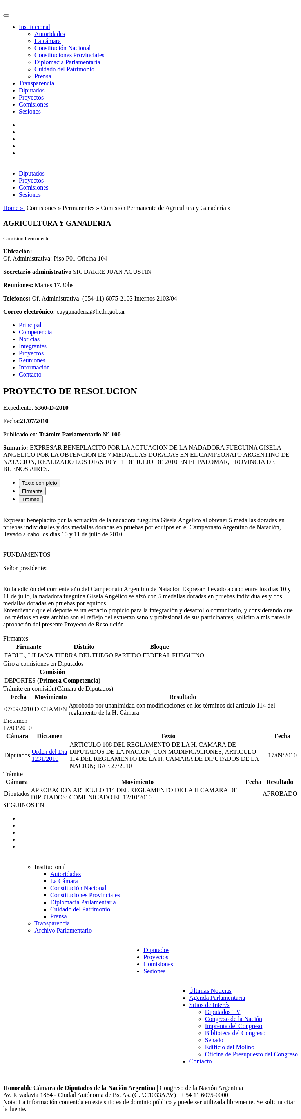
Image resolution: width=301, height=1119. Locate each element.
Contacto (30, 374)
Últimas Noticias (210, 990)
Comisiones (34, 104)
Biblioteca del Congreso (235, 1033)
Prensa (42, 76)
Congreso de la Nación (233, 1019)
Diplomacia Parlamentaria (67, 62)
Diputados (32, 90)
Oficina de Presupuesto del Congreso (251, 1054)
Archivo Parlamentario (63, 930)
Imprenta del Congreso (234, 1026)
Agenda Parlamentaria (217, 997)
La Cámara (64, 881)
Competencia (35, 332)
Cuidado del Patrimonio (64, 69)
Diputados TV (223, 1012)
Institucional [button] (34, 27)
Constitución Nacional (62, 48)
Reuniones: (18, 285)
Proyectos (31, 97)
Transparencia (36, 83)
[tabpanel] (150, 572)
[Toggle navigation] (6, 15)
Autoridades (49, 34)
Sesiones (30, 111)
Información (34, 367)
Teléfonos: (17, 298)
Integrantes (33, 346)
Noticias (29, 339)
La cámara (47, 41)
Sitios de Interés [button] (209, 1004)
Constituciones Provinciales (69, 55)
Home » (14, 208)
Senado (214, 1040)
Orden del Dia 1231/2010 (49, 755)
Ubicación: (17, 251)
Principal (30, 325)
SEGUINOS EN (23, 805)
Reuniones (32, 360)
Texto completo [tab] (39, 483)
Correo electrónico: (29, 311)
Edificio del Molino (229, 1047)
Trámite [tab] (31, 499)
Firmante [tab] (32, 491)
